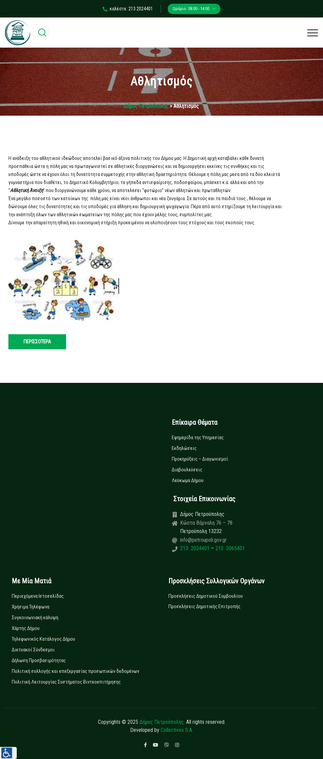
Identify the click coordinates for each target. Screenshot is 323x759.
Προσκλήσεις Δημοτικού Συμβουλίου (205, 596)
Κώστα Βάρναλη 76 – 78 (206, 523)
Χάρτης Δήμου (26, 628)
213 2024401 (195, 548)
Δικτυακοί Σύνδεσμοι (33, 650)
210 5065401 (229, 548)
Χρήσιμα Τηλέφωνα (30, 607)
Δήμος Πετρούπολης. (162, 722)
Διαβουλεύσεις (187, 470)
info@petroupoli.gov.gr (203, 540)
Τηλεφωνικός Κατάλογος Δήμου (43, 639)
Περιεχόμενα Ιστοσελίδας (38, 596)
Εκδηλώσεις (184, 448)
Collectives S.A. (177, 730)
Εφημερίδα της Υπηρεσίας (198, 437)
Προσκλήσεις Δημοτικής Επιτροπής (204, 606)
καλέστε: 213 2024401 (128, 8)
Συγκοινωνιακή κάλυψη (35, 618)
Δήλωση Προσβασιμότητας (39, 660)
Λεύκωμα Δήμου (188, 480)
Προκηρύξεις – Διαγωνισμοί (200, 459)
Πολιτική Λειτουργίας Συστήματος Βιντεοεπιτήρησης (66, 682)
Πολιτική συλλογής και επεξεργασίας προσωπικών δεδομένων (75, 671)
